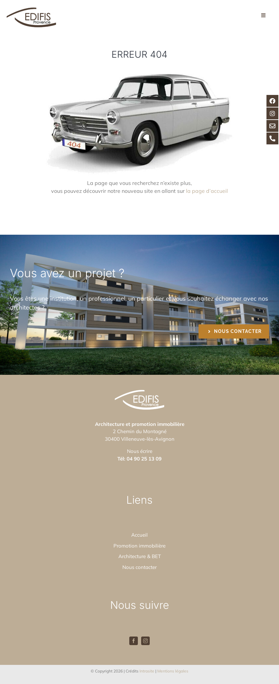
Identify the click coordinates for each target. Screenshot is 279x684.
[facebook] (133, 641)
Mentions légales (172, 671)
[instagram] (145, 641)
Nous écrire (139, 451)
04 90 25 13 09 (144, 459)
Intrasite (147, 671)
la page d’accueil (207, 191)
